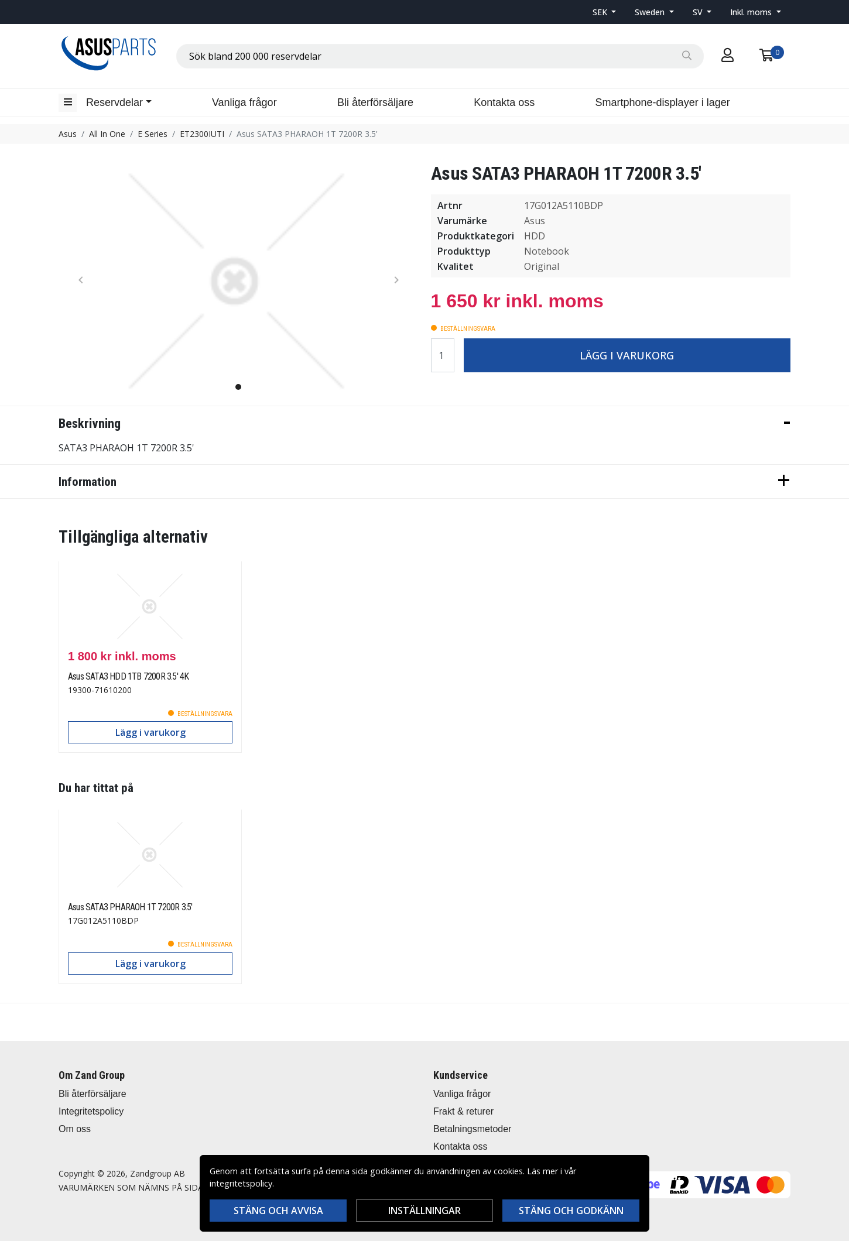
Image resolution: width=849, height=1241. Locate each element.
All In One (107, 133)
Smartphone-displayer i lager (662, 102)
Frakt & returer (463, 1111)
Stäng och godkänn (571, 1210)
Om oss (75, 1129)
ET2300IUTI (202, 133)
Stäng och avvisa (278, 1210)
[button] (604, 12)
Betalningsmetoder (472, 1129)
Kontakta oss (504, 102)
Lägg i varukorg (627, 355)
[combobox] (440, 56)
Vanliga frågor (244, 102)
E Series (152, 133)
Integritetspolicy (91, 1111)
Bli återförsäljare (375, 102)
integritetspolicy (241, 1183)
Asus (68, 133)
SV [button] (699, 12)
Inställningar (424, 1210)
